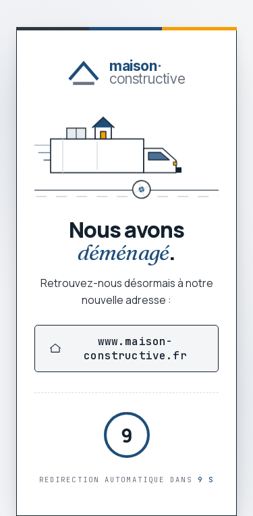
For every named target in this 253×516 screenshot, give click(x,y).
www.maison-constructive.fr (118, 348)
